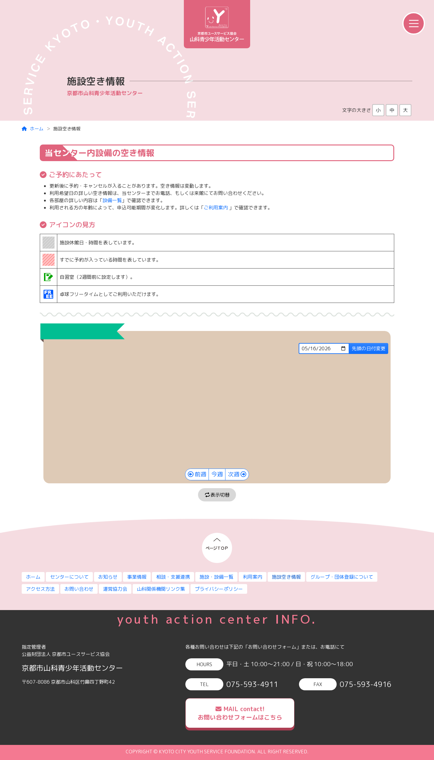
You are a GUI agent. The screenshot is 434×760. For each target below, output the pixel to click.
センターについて (69, 577)
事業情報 (136, 577)
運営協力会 (115, 589)
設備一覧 (112, 200)
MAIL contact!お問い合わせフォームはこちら (240, 713)
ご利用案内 (216, 207)
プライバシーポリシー (219, 589)
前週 (200, 474)
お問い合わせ (78, 589)
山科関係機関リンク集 (161, 589)
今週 (217, 474)
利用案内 (252, 577)
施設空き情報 (286, 577)
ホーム (32, 129)
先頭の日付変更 (368, 348)
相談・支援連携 (173, 577)
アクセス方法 (40, 589)
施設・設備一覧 (216, 577)
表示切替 (217, 494)
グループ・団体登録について (341, 577)
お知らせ (108, 577)
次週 (233, 474)
